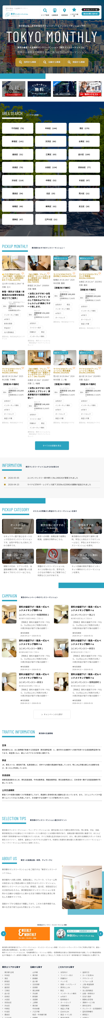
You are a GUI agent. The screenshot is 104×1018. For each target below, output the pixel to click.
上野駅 (35, 988)
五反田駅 (36, 970)
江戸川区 (65, 205)
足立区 (13, 205)
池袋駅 (35, 985)
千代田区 (13, 131)
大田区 (65, 161)
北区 (13, 190)
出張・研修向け (88, 979)
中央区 (39, 131)
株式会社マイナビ (67, 307)
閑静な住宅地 (87, 985)
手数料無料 (64, 991)
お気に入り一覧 (91, 9)
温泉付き (86, 958)
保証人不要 (64, 994)
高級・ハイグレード (68, 970)
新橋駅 (35, 964)
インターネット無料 (68, 979)
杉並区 (65, 175)
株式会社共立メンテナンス (13, 323)
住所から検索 (29, 62)
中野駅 (35, 1003)
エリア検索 (45, 15)
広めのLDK (64, 997)
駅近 (62, 976)
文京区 (13, 146)
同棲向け (63, 964)
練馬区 (91, 190)
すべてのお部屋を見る (52, 431)
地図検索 (64, 15)
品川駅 (35, 967)
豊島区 (91, 175)
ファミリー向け (66, 961)
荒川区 (39, 190)
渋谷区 (13, 175)
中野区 (39, 175)
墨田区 (65, 146)
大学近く (86, 1003)
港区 (65, 131)
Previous (4, 919)
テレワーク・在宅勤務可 (92, 994)
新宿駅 (35, 982)
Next (99, 919)
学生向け (86, 973)
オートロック (65, 988)
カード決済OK (88, 961)
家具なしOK (65, 973)
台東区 (39, 146)
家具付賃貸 (64, 1003)
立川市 (7, 1006)
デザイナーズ (87, 964)
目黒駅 (35, 973)
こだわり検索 (74, 15)
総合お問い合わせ (91, 13)
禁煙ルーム (64, 1006)
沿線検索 (55, 15)
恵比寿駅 (36, 976)
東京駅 (35, 961)
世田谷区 (91, 161)
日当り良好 (86, 982)
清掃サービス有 (88, 988)
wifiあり (63, 982)
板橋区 (65, 190)
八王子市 (8, 1003)
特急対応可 (86, 1006)
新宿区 (91, 131)
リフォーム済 (87, 967)
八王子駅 (36, 997)
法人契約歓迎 (87, 976)
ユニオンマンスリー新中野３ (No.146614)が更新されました (43, 463)
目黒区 (39, 161)
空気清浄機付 (87, 997)
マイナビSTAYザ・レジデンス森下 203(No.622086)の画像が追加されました (49, 470)
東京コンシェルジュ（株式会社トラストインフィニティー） (39, 328)
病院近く (86, 1000)
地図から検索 (78, 62)
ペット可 (63, 967)
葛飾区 (39, 205)
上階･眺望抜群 (88, 970)
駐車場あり (64, 985)
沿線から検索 (54, 62)
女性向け (63, 958)
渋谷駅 (35, 979)
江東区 (91, 146)
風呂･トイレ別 (66, 1000)
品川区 (13, 161)
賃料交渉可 (86, 991)
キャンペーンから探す (53, 700)
